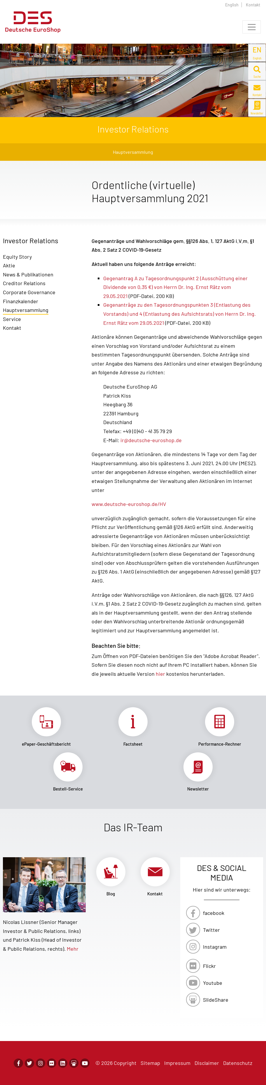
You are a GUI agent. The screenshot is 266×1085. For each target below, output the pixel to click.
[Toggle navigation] (251, 26)
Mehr (72, 948)
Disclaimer (207, 1063)
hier (160, 674)
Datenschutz (237, 1063)
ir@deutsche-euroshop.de (150, 440)
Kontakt (253, 4)
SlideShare (215, 999)
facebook (213, 913)
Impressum (177, 1063)
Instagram (215, 946)
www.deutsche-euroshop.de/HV (129, 504)
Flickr (209, 966)
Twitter (211, 930)
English (232, 4)
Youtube (212, 983)
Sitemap (150, 1063)
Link (46, 727)
